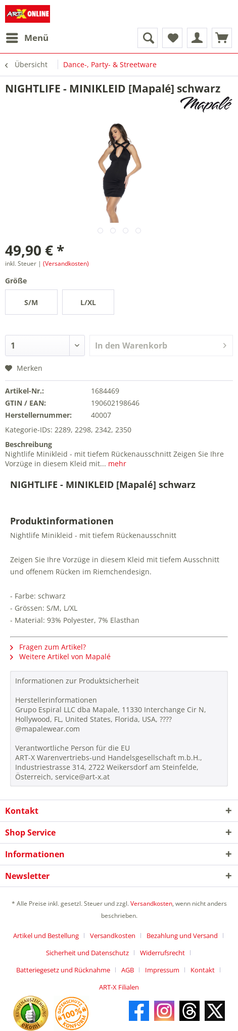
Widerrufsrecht (162, 952)
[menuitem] (27, 38)
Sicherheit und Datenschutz (87, 952)
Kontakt (203, 969)
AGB (127, 969)
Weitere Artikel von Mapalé (60, 656)
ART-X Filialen (119, 987)
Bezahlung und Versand (182, 935)
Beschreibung (28, 444)
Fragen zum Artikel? (48, 647)
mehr (116, 463)
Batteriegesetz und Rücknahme (63, 969)
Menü (27, 36)
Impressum (162, 969)
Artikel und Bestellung (46, 935)
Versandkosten (151, 903)
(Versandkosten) (66, 263)
